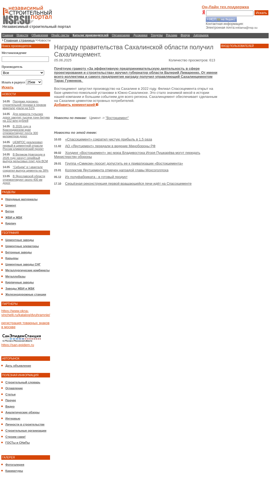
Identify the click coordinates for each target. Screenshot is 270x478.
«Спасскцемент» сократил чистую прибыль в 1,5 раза (108, 139)
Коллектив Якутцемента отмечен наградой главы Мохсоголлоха (116, 170)
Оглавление (14, 388)
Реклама (171, 35)
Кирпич (10, 223)
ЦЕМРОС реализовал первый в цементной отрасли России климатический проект (23, 145)
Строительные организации (25, 430)
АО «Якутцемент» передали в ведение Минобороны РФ (110, 146)
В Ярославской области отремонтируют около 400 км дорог (24, 179)
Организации (121, 35)
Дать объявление (18, 365)
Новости (22, 35)
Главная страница (19, 40)
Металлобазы (15, 276)
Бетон (9, 211)
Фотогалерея (14, 464)
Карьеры (11, 258)
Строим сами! (15, 436)
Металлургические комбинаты (27, 270)
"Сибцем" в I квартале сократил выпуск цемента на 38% (25, 168)
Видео (10, 406)
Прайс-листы (60, 35)
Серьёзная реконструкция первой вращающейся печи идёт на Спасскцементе (128, 183)
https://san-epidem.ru (17, 345)
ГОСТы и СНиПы (17, 442)
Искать (261, 13)
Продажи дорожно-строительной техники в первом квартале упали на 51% (24, 105)
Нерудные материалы (21, 199)
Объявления (40, 35)
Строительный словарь (22, 382)
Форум (185, 35)
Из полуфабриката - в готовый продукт (96, 177)
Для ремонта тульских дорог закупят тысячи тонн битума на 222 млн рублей (26, 117)
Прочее (10, 400)
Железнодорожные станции (25, 294)
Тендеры (157, 35)
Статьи (10, 394)
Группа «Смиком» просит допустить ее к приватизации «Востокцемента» (124, 163)
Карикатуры (14, 470)
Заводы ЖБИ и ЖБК (20, 288)
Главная (7, 35)
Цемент (10, 205)
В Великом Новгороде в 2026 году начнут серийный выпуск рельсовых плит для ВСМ (25, 158)
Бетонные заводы (18, 252)
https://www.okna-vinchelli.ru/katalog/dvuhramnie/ (25, 313)
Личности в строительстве (24, 424)
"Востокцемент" (117, 118)
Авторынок (200, 35)
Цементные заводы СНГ (23, 264)
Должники (140, 35)
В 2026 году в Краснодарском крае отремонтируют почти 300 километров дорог (20, 131)
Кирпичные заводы (19, 282)
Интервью (12, 418)
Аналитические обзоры (22, 412)
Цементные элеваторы (22, 246)
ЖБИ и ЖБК (13, 217)
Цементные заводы (19, 240)
